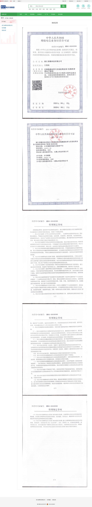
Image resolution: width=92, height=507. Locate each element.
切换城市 (6, 1)
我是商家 (86, 1)
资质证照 (4, 30)
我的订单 (64, 1)
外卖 (26, 14)
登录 (11, 1)
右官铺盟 (4, 27)
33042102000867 (52, 504)
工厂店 (46, 14)
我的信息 (71, 1)
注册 (14, 1)
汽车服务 (53, 14)
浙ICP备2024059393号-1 (42, 504)
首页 (21, 14)
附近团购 (60, 14)
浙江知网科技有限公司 (7, 25)
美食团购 (32, 14)
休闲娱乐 (39, 14)
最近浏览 (79, 1)
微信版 (19, 1)
